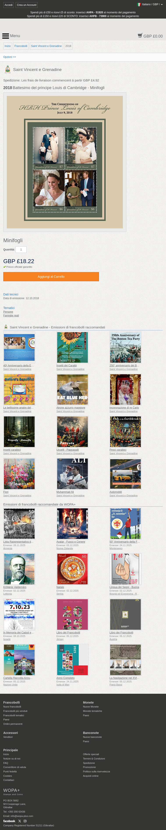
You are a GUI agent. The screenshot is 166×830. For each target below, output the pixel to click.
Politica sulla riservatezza (96, 771)
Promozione (89, 767)
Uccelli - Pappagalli (68, 449)
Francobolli (20, 46)
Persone (8, 311)
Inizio (8, 46)
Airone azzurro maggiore (71, 407)
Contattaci (8, 780)
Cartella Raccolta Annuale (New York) (25, 678)
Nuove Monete (91, 706)
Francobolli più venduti (15, 711)
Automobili (115, 492)
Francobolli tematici (13, 715)
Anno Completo (66, 678)
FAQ (5, 763)
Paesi (6, 719)
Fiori (5, 492)
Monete (88, 702)
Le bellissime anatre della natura (22, 407)
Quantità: (9, 249)
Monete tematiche (92, 711)
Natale (60, 587)
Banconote (91, 733)
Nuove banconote (92, 737)
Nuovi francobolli (12, 706)
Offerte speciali (91, 754)
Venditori (8, 737)
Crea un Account (26, 5)
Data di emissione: (14, 298)
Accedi (8, 5)
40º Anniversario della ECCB (20, 365)
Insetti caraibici (12, 449)
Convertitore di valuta (14, 767)
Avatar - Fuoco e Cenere (71, 541)
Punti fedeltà (10, 771)
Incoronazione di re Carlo (124, 407)
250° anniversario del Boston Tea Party (132, 365)
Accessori (10, 733)
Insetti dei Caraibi (67, 365)
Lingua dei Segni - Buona (124, 587)
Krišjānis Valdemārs (14, 587)
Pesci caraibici (117, 449)
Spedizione (89, 763)
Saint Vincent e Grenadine (46, 46)
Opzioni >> (9, 57)
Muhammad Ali (65, 492)
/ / (150, 4)
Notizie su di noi (11, 758)
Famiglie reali (11, 315)
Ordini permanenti (12, 724)
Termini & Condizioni (94, 758)
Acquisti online (91, 776)
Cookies (7, 776)
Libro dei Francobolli (68, 632)
